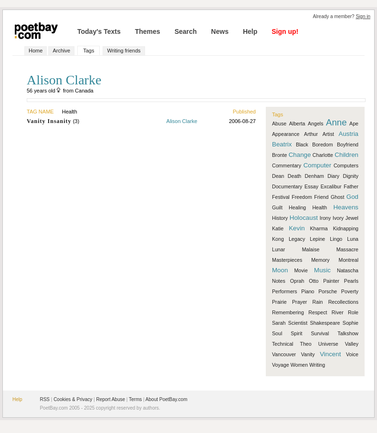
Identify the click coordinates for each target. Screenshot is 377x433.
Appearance (285, 134)
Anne (336, 122)
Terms (135, 399)
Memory (320, 260)
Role (353, 312)
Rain (318, 302)
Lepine (317, 239)
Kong (278, 239)
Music (322, 270)
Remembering (288, 312)
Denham (314, 176)
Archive (61, 50)
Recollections (343, 302)
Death (294, 176)
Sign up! (285, 31)
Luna (352, 239)
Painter (331, 281)
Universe (328, 344)
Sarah (278, 323)
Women (299, 365)
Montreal (348, 260)
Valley (351, 344)
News (220, 31)
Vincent (330, 354)
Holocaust (304, 217)
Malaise (311, 249)
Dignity (350, 176)
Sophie (350, 323)
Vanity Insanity (49, 121)
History (280, 218)
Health (319, 207)
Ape (353, 123)
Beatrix (282, 144)
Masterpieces (287, 260)
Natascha (347, 270)
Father (351, 186)
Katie (277, 228)
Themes (147, 31)
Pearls (351, 281)
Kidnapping (345, 228)
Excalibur (331, 186)
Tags (88, 50)
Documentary (287, 186)
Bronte (279, 155)
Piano (307, 291)
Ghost (337, 197)
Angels (316, 123)
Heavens (345, 207)
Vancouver (284, 354)
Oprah (297, 281)
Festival (281, 197)
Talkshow (347, 333)
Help (250, 31)
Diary (333, 176)
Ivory (338, 218)
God (352, 196)
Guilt (277, 207)
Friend (321, 197)
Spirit (296, 333)
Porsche (327, 291)
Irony (325, 218)
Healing (297, 207)
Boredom (322, 144)
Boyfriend (347, 144)
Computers (346, 165)
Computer (318, 165)
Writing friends (123, 50)
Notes (278, 281)
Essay (311, 186)
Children (346, 154)
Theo (305, 344)
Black (302, 144)
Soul (277, 333)
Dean (278, 176)
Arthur (311, 134)
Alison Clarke (182, 121)
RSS (45, 399)
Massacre (347, 249)
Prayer (299, 302)
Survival (320, 333)
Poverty (349, 291)
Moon (280, 270)
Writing (317, 365)
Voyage (280, 365)
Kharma (318, 228)
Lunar (278, 249)
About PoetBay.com (167, 399)
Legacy (297, 239)
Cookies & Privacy (72, 399)
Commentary (286, 165)
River (338, 312)
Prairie (279, 302)
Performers (284, 291)
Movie (300, 270)
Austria (348, 133)
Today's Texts (99, 31)
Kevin (296, 228)
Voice (352, 354)
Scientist (297, 323)
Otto (313, 281)
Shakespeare (325, 323)
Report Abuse (110, 399)
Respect (317, 312)
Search (186, 31)
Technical (282, 344)
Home (35, 50)
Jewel (352, 218)
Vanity (308, 354)
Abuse (279, 123)
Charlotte (323, 155)
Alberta (297, 123)
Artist (328, 134)
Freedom (302, 197)
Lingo (336, 239)
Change (300, 154)
